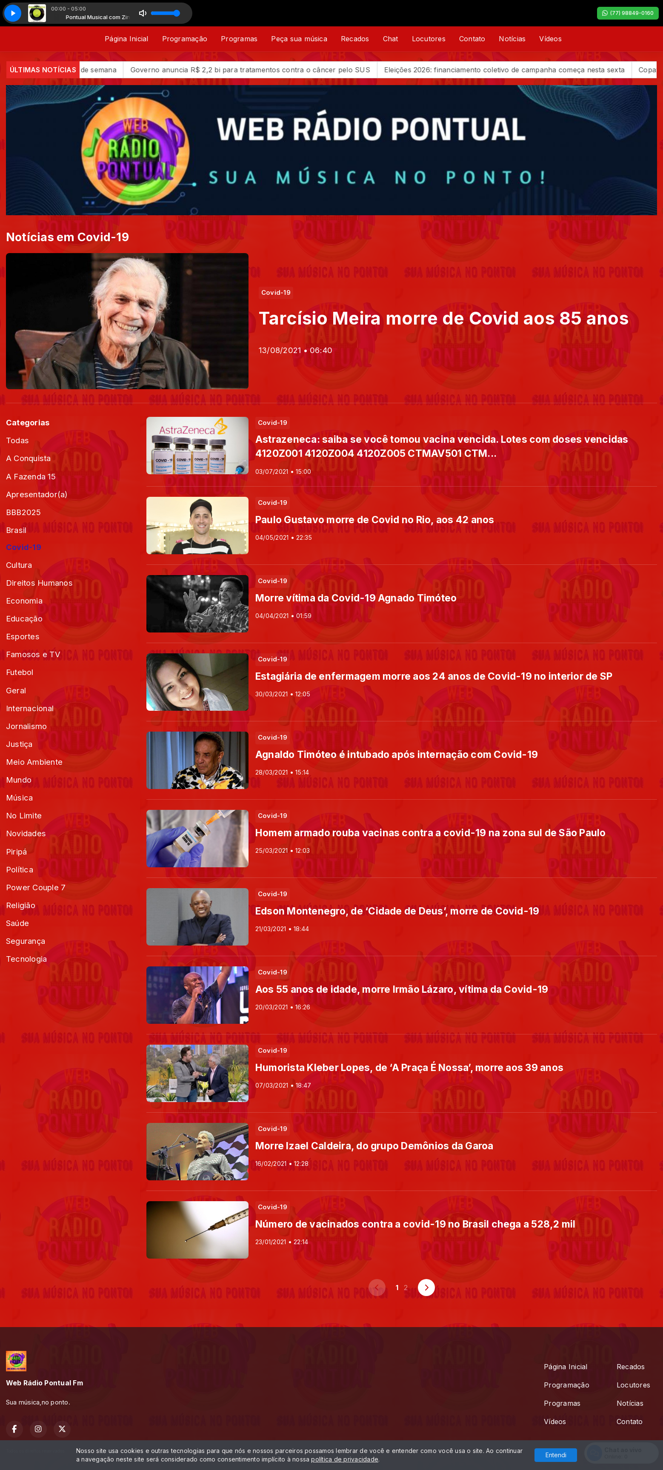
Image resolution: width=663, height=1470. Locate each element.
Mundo (18, 779)
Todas (17, 440)
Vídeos (550, 38)
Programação (185, 38)
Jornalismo (26, 726)
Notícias (512, 38)
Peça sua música (299, 38)
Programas (239, 38)
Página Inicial (126, 38)
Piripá (16, 851)
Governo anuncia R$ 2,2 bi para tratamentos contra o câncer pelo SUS (268, 70)
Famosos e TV (33, 654)
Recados (355, 38)
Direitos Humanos (39, 582)
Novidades (26, 833)
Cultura (19, 565)
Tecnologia (26, 958)
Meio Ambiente (34, 761)
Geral (16, 690)
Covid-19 (23, 547)
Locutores (429, 38)
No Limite (24, 815)
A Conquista (28, 458)
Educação (24, 618)
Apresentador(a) (37, 494)
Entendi (556, 1455)
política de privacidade (344, 1459)
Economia (24, 600)
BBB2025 (23, 512)
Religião (20, 905)
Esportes (23, 636)
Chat (390, 38)
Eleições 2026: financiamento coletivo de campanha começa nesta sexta (522, 70)
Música (19, 797)
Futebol (20, 672)
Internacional (30, 708)
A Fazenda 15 (31, 476)
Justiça (19, 744)
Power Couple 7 (36, 887)
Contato (472, 38)
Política (19, 869)
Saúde (17, 923)
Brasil (16, 530)
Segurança (25, 941)
